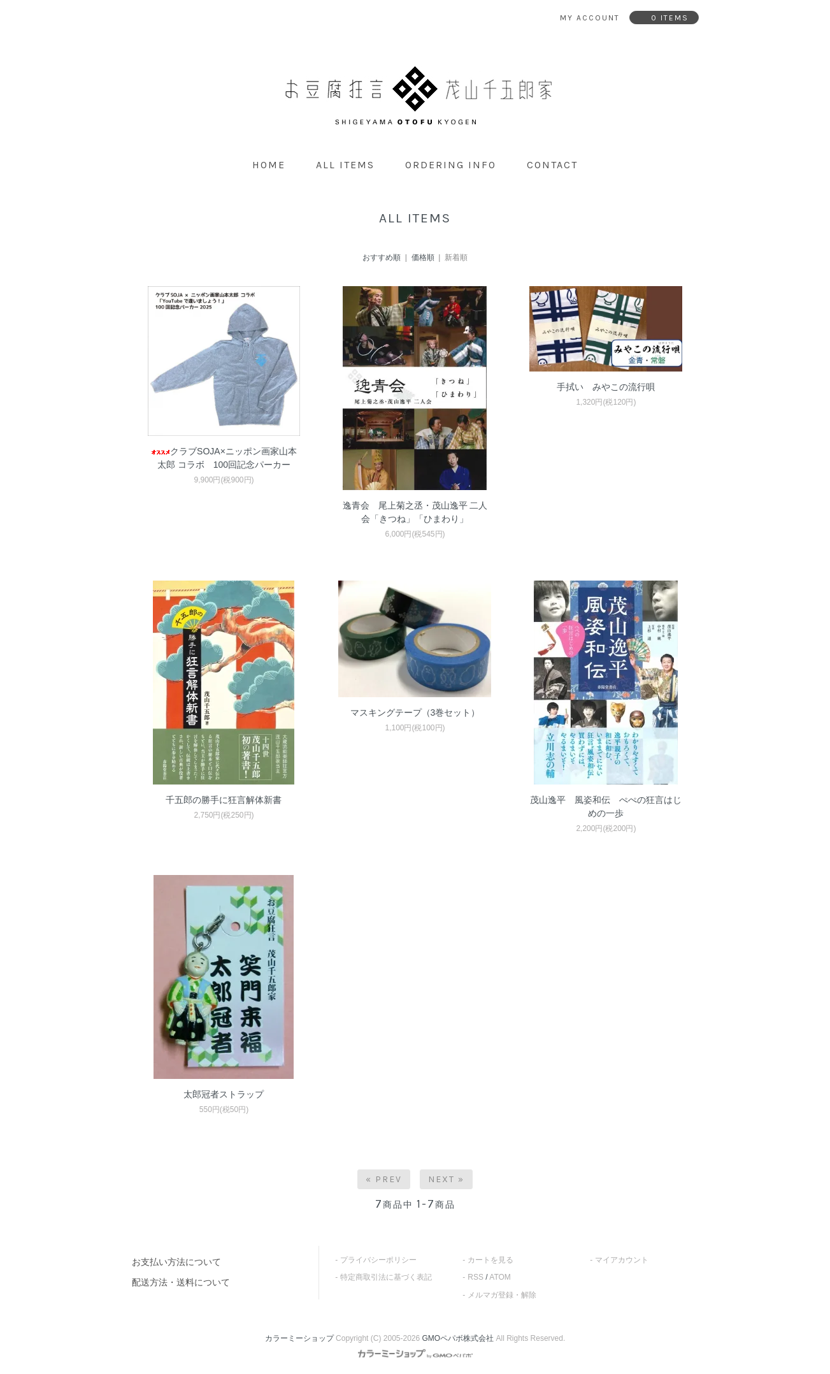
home (268, 165)
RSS (475, 1277)
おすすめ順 (381, 257)
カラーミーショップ (299, 1338)
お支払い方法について (176, 1262)
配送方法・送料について (181, 1282)
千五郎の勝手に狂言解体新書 (224, 800)
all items (345, 165)
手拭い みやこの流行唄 (606, 387)
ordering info (450, 165)
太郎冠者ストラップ (223, 1094)
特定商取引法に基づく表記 (386, 1277)
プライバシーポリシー (378, 1259)
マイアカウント (621, 1259)
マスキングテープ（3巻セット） (415, 712)
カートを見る (490, 1259)
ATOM (500, 1277)
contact (552, 165)
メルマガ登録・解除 (502, 1295)
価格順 (422, 257)
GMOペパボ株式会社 (458, 1338)
